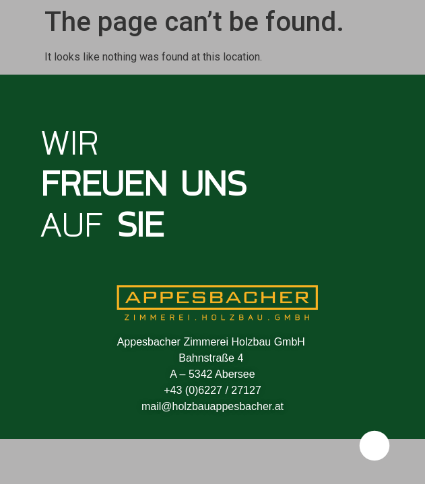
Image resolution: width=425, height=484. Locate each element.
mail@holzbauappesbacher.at (212, 406)
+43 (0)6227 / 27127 (212, 390)
